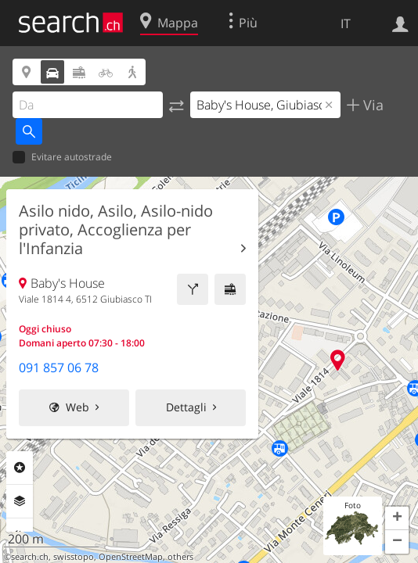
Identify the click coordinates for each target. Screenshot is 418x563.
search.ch (30, 556)
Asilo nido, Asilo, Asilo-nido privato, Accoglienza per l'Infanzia (116, 230)
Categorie (19, 467)
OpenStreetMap (131, 556)
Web (77, 407)
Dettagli (186, 407)
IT (346, 23)
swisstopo (73, 556)
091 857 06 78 (59, 367)
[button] (397, 518)
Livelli (19, 501)
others (180, 556)
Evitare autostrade (62, 157)
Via (371, 104)
